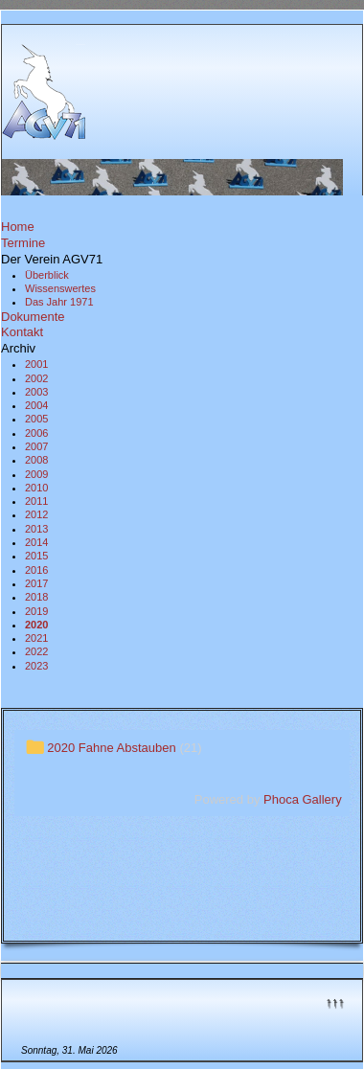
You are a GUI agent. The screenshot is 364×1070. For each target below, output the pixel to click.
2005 (36, 418)
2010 (36, 487)
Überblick (47, 275)
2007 (36, 446)
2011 (36, 501)
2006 (36, 433)
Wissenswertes (60, 288)
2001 (36, 364)
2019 (36, 611)
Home (17, 226)
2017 (36, 583)
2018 (36, 597)
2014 (36, 542)
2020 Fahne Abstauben (111, 747)
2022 (36, 651)
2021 (36, 638)
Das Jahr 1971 (59, 301)
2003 (36, 392)
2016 (36, 570)
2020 (36, 624)
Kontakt (22, 332)
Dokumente (32, 316)
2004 (36, 405)
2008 (36, 460)
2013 (36, 529)
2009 (36, 474)
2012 (36, 514)
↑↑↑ (335, 1001)
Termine (23, 243)
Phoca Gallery (302, 799)
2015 (36, 555)
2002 (36, 378)
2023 (36, 666)
